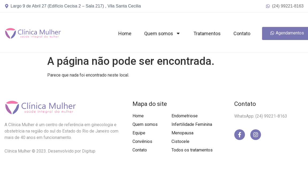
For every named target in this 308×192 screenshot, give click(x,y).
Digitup (88, 151)
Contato (241, 33)
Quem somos (162, 33)
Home (124, 33)
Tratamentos (207, 33)
